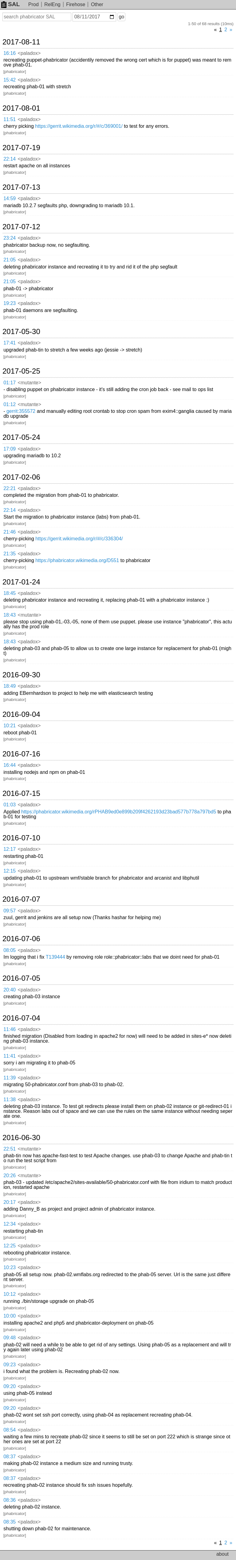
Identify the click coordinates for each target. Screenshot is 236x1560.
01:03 (9, 804)
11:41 (9, 1056)
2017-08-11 (21, 42)
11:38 (9, 1099)
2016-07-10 (21, 837)
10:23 (9, 1267)
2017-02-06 (21, 477)
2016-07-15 (21, 793)
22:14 (9, 159)
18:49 (9, 686)
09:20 (9, 1386)
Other (97, 4)
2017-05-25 (21, 371)
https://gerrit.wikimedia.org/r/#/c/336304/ (79, 538)
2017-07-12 (21, 226)
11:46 (9, 1029)
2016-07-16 (21, 753)
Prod (33, 4)
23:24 (9, 238)
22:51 (9, 1148)
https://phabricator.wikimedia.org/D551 (77, 560)
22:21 (9, 488)
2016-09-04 (21, 714)
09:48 (9, 1337)
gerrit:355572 (20, 411)
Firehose (75, 4)
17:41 (9, 342)
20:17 (9, 1202)
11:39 (9, 1077)
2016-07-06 (21, 938)
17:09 (9, 448)
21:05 (9, 259)
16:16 (9, 53)
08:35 (9, 1521)
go (121, 16)
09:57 (9, 910)
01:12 (9, 404)
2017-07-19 (21, 147)
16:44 (9, 765)
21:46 (9, 532)
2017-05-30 (21, 331)
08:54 (9, 1430)
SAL (10, 4)
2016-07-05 (21, 978)
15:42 (9, 79)
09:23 (9, 1364)
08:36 (9, 1500)
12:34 (9, 1224)
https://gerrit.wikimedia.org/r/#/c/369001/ (79, 126)
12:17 (9, 849)
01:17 (9, 382)
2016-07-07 (21, 899)
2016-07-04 (21, 1018)
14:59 (9, 198)
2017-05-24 (21, 437)
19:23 (9, 303)
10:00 (9, 1315)
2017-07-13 (21, 187)
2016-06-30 (21, 1137)
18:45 (9, 593)
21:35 (9, 553)
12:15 (9, 870)
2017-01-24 (21, 582)
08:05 (9, 950)
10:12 (9, 1294)
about (222, 1554)
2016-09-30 (21, 674)
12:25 (9, 1245)
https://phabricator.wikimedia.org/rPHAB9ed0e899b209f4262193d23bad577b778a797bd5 (118, 811)
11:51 (9, 119)
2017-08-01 (21, 108)
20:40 (9, 989)
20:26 (9, 1175)
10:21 (9, 725)
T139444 (55, 957)
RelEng (52, 4)
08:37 (9, 1456)
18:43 (9, 615)
